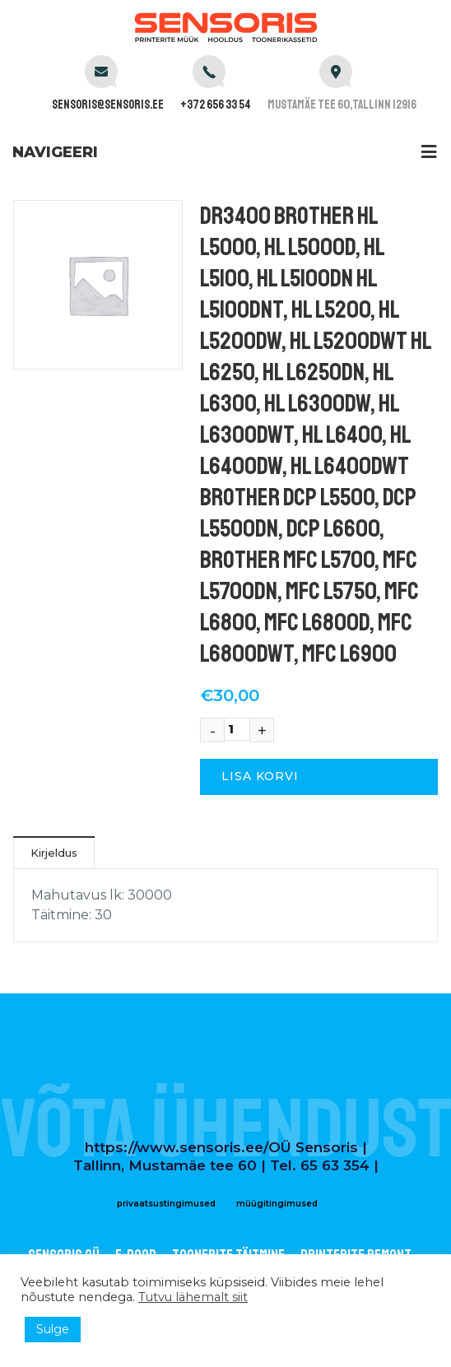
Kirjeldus (53, 852)
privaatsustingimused (166, 1203)
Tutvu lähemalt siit (193, 1297)
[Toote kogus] (237, 729)
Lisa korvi (260, 776)
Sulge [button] (52, 1329)
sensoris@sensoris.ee (108, 105)
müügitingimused (277, 1203)
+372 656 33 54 (215, 105)
